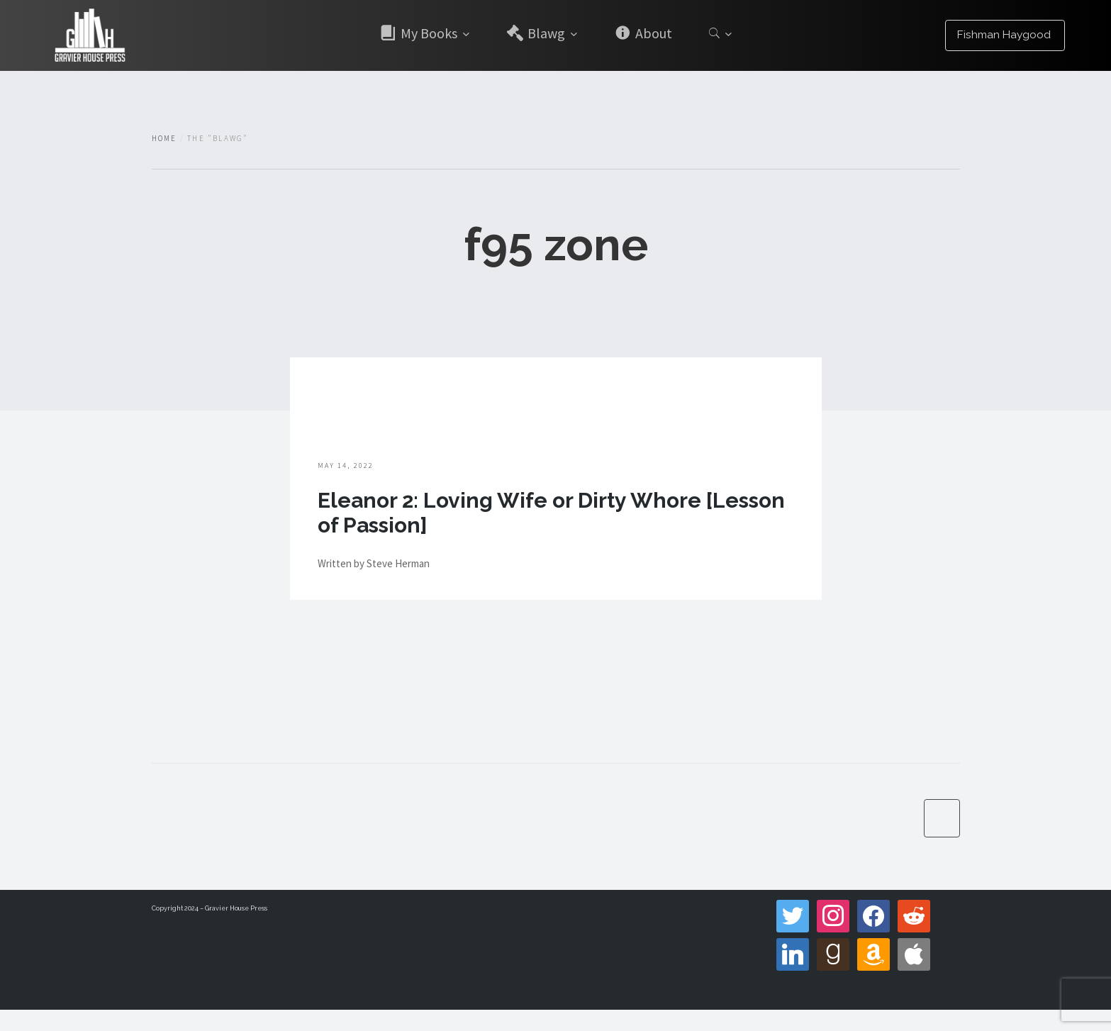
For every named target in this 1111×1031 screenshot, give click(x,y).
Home (164, 138)
